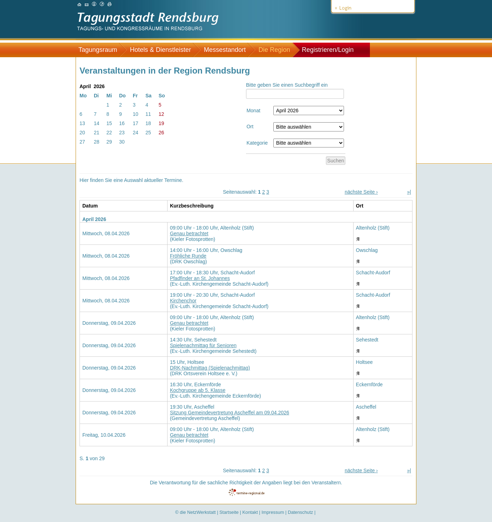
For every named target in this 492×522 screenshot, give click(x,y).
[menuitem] (101, 50)
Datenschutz (300, 512)
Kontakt (250, 512)
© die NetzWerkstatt (195, 512)
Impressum (273, 512)
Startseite (229, 512)
